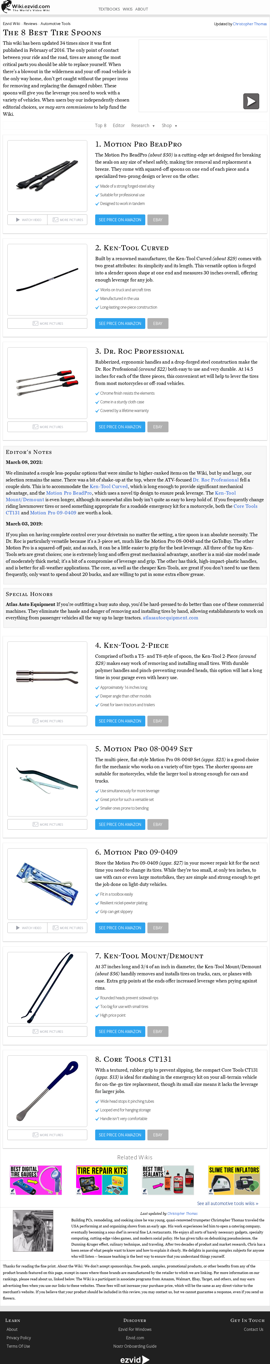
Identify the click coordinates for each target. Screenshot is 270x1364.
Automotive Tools (56, 23)
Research (143, 125)
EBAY (157, 219)
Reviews (30, 23)
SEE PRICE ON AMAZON (120, 219)
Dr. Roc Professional (216, 480)
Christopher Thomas (182, 1213)
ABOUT (141, 9)
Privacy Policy (19, 1337)
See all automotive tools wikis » (227, 1203)
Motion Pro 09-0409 (54, 513)
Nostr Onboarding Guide (135, 1346)
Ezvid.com (135, 1337)
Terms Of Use (18, 1346)
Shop (170, 125)
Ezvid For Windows (135, 1329)
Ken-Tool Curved (109, 486)
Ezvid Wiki (11, 23)
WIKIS (128, 9)
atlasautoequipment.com (171, 618)
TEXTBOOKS (109, 9)
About (12, 1329)
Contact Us (253, 1329)
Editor (119, 125)
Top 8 (100, 125)
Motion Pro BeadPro (69, 493)
